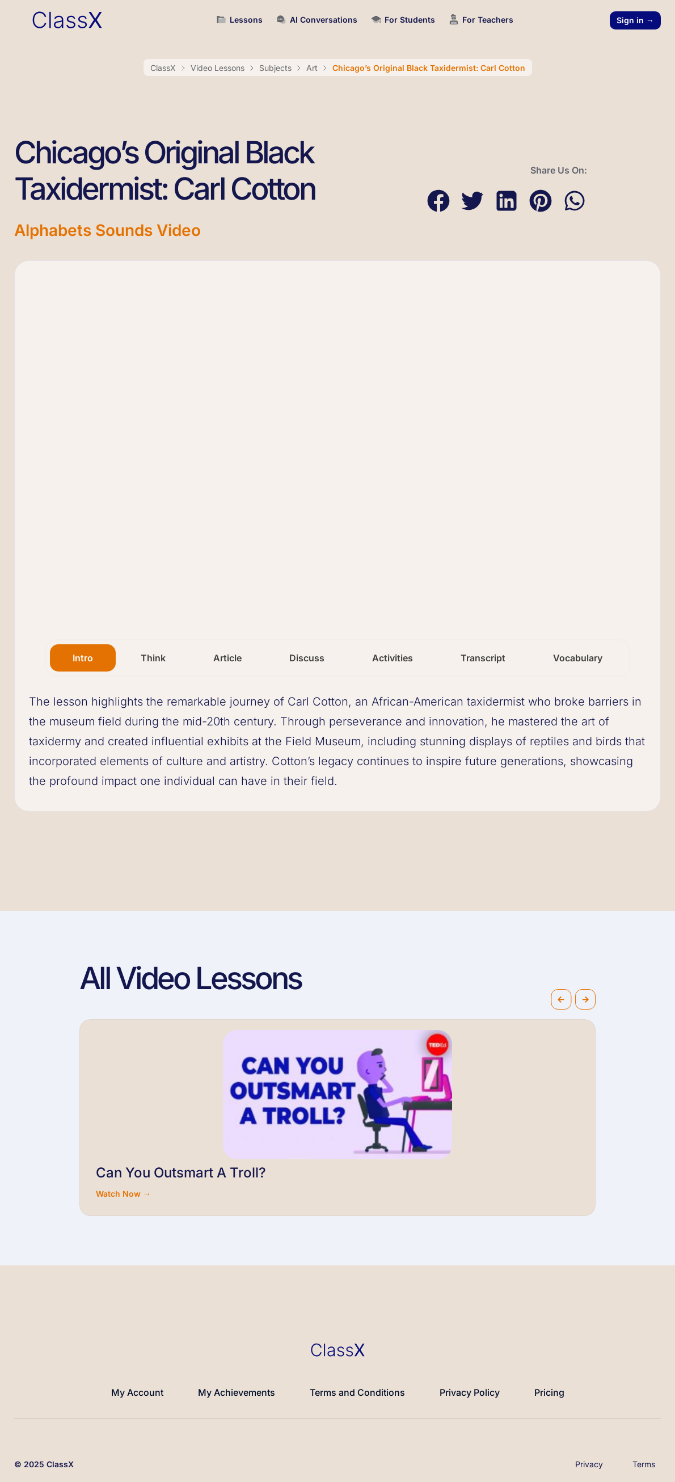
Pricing (549, 1392)
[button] (438, 201)
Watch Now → (123, 1193)
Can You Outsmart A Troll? (181, 1172)
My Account (137, 1392)
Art (312, 68)
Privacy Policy (470, 1392)
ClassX (163, 68)
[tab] (83, 658)
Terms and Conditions (357, 1392)
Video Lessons (217, 68)
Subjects (275, 68)
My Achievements (236, 1392)
